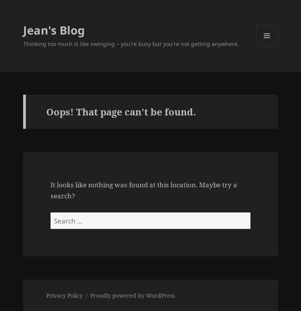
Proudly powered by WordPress (132, 295)
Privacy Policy (64, 295)
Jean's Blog (54, 30)
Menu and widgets (267, 46)
